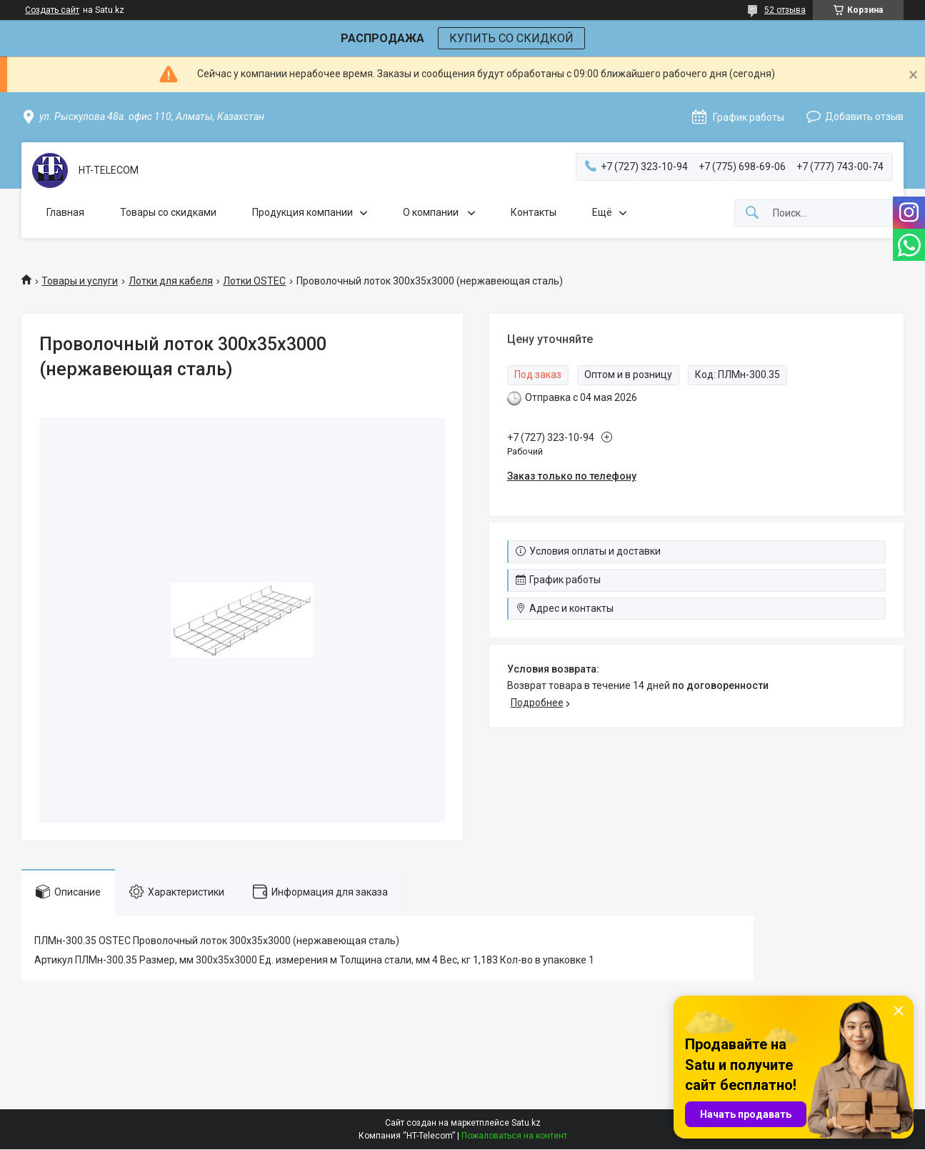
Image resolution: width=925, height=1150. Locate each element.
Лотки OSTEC (254, 281)
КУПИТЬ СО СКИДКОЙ (511, 38)
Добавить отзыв (864, 116)
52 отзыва (785, 10)
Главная (65, 212)
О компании (432, 212)
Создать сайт (52, 10)
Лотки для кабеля (171, 281)
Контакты (533, 212)
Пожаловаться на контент (514, 1136)
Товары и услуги (79, 281)
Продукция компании (302, 212)
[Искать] (752, 213)
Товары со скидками (168, 212)
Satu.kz (526, 1123)
